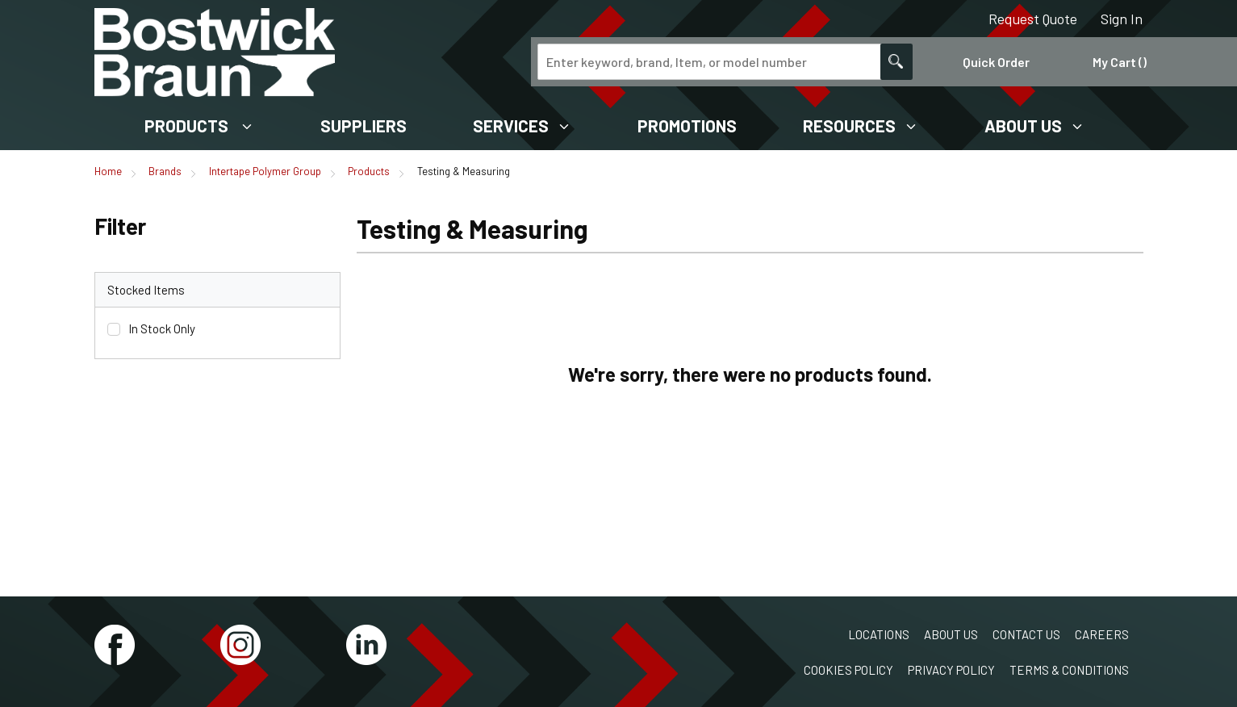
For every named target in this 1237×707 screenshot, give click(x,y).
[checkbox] (113, 329)
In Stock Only (161, 328)
